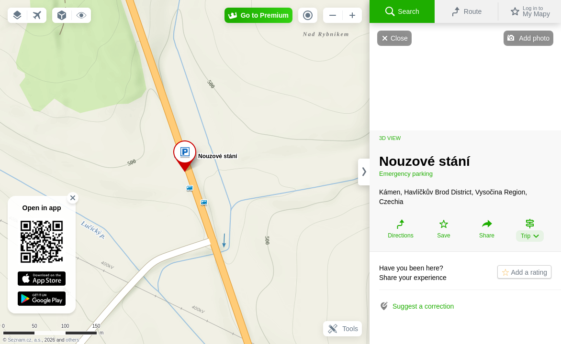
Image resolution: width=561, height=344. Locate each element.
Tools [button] (342, 328)
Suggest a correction (423, 306)
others (72, 340)
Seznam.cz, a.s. (25, 340)
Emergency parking (406, 173)
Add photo (534, 38)
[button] (17, 15)
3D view (390, 138)
